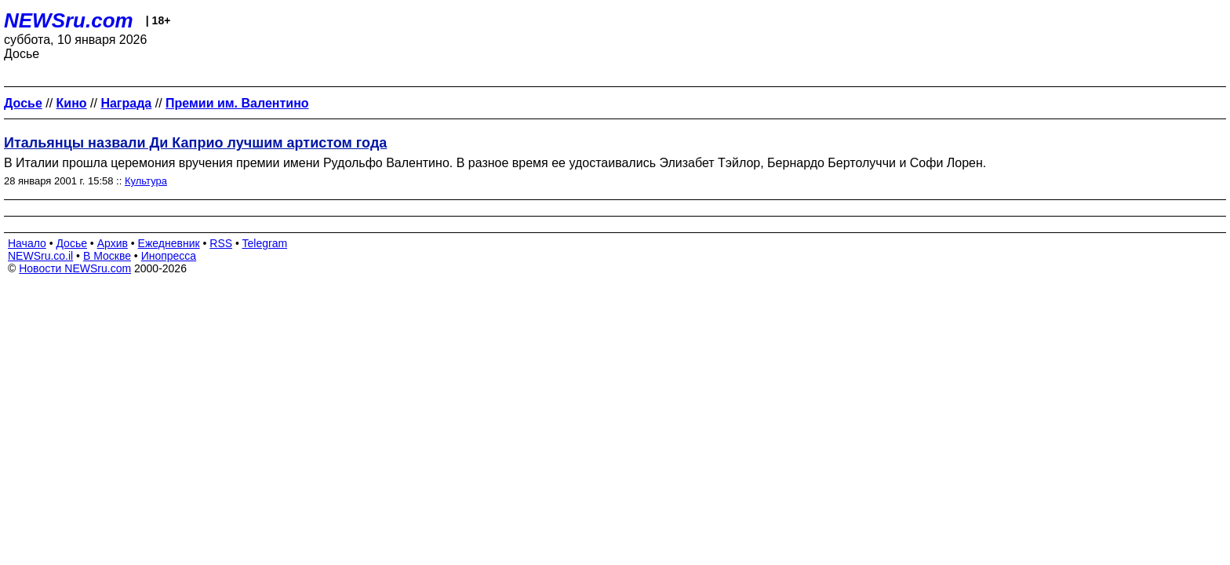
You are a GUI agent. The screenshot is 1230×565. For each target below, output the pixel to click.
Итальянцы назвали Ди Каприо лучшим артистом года (195, 143)
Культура (146, 181)
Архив (112, 243)
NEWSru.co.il (40, 256)
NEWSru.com (68, 20)
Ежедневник (169, 243)
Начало (27, 243)
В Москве (107, 256)
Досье (71, 243)
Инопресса (169, 256)
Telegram (265, 243)
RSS (220, 243)
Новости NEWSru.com (75, 268)
